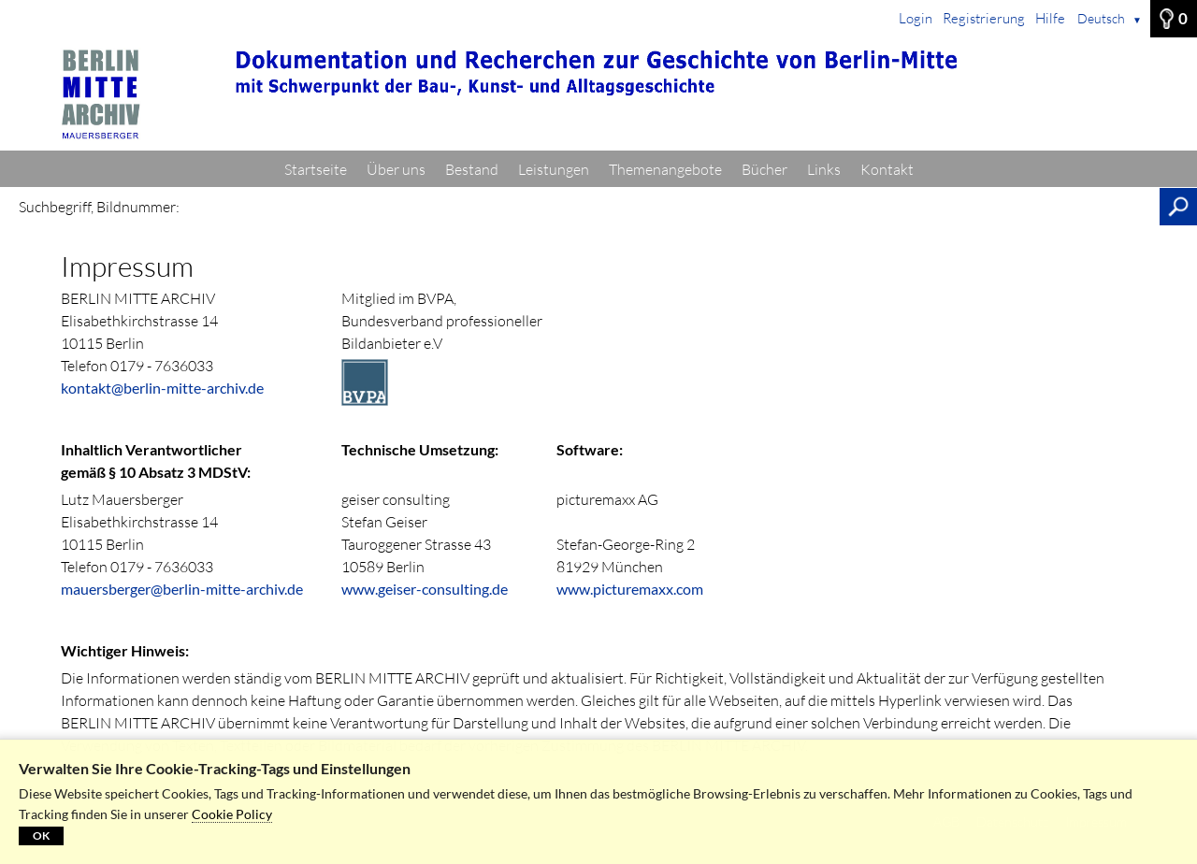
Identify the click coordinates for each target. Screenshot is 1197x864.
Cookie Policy (232, 814)
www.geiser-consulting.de (424, 589)
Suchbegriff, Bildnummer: (99, 206)
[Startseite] (598, 94)
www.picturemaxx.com (629, 589)
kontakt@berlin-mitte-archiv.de (162, 387)
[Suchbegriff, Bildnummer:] (674, 206)
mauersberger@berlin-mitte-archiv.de (182, 589)
